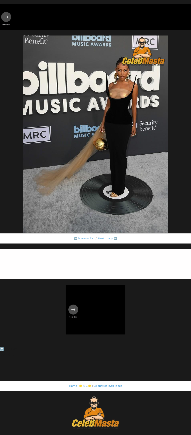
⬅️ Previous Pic (84, 238)
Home (73, 385)
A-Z (85, 385)
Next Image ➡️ (107, 238)
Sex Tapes (115, 385)
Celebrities (100, 385)
